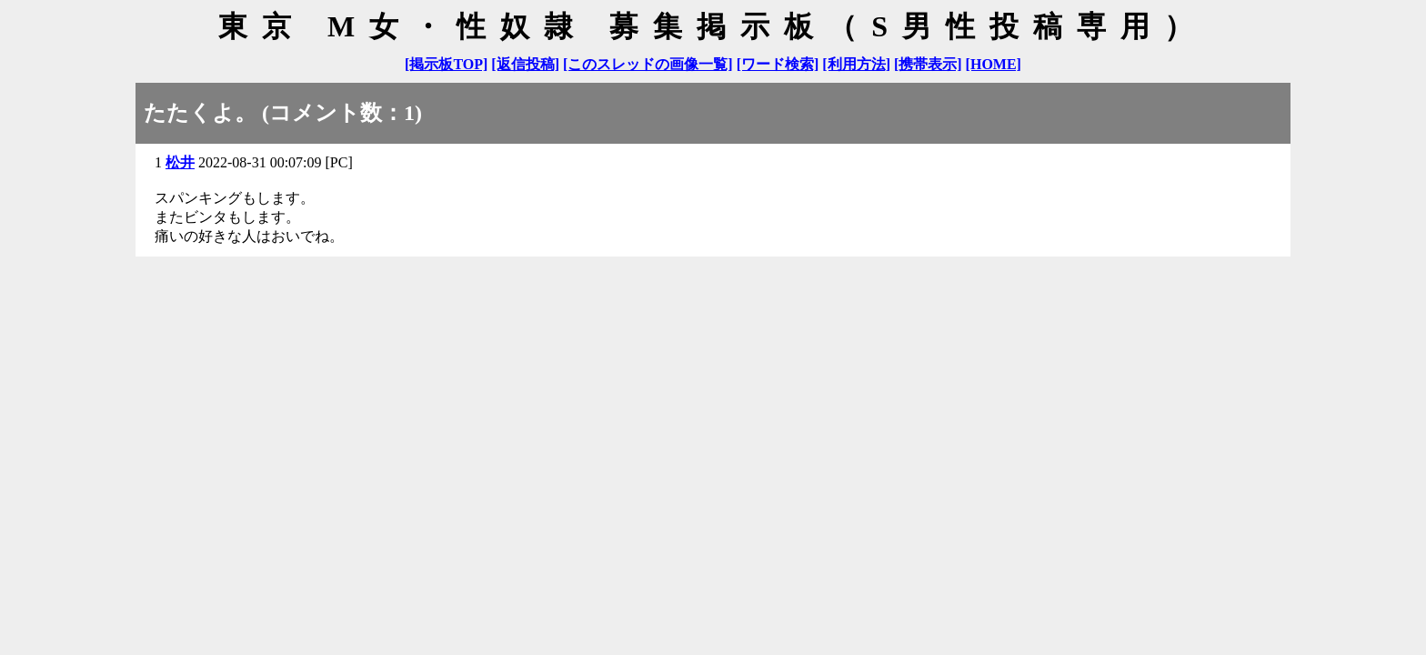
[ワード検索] (778, 64)
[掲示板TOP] (446, 64)
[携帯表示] (928, 64)
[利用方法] (856, 64)
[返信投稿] (525, 64)
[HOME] (993, 64)
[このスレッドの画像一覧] (648, 64)
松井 (180, 162)
